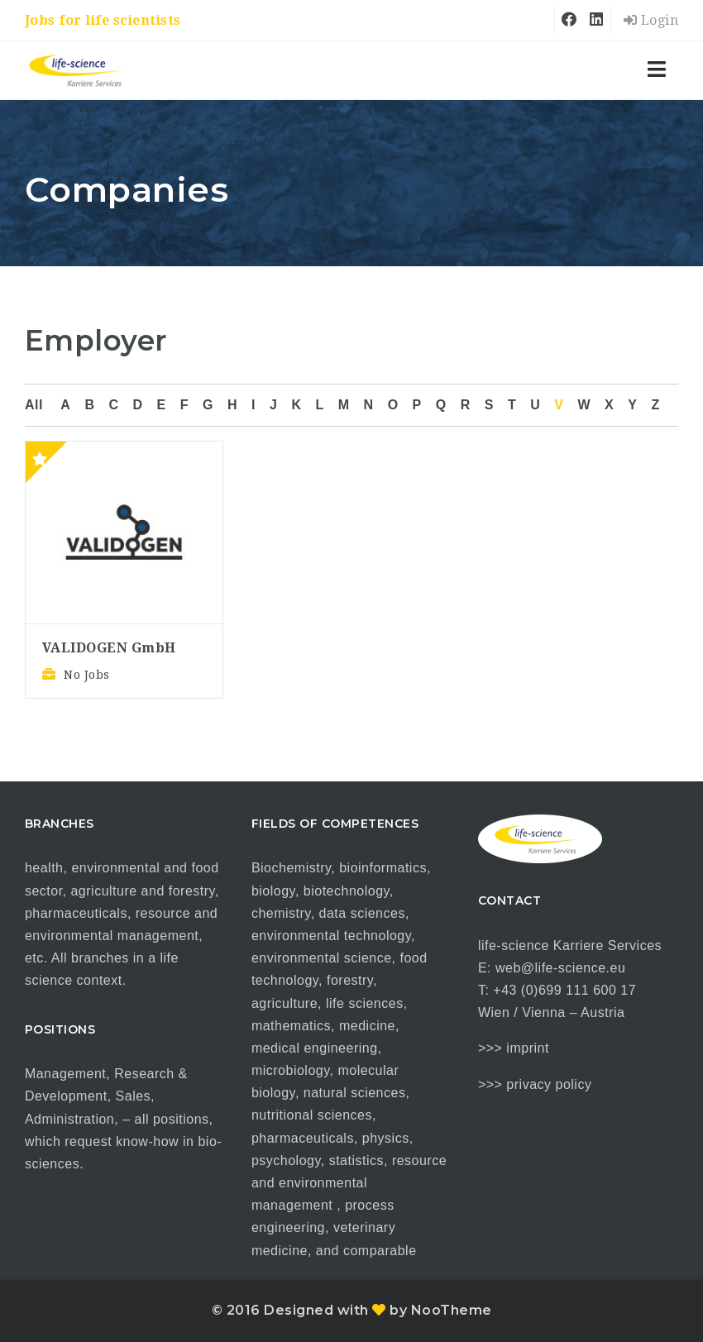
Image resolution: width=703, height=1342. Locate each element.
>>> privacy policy (535, 1084)
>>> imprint (513, 1048)
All (34, 405)
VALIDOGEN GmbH (109, 648)
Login (651, 20)
